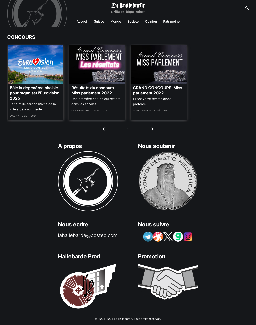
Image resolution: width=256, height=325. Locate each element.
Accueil (82, 21)
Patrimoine (171, 21)
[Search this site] (247, 8)
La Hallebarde (128, 5)
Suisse (99, 21)
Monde (115, 21)
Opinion (151, 21)
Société (133, 21)
